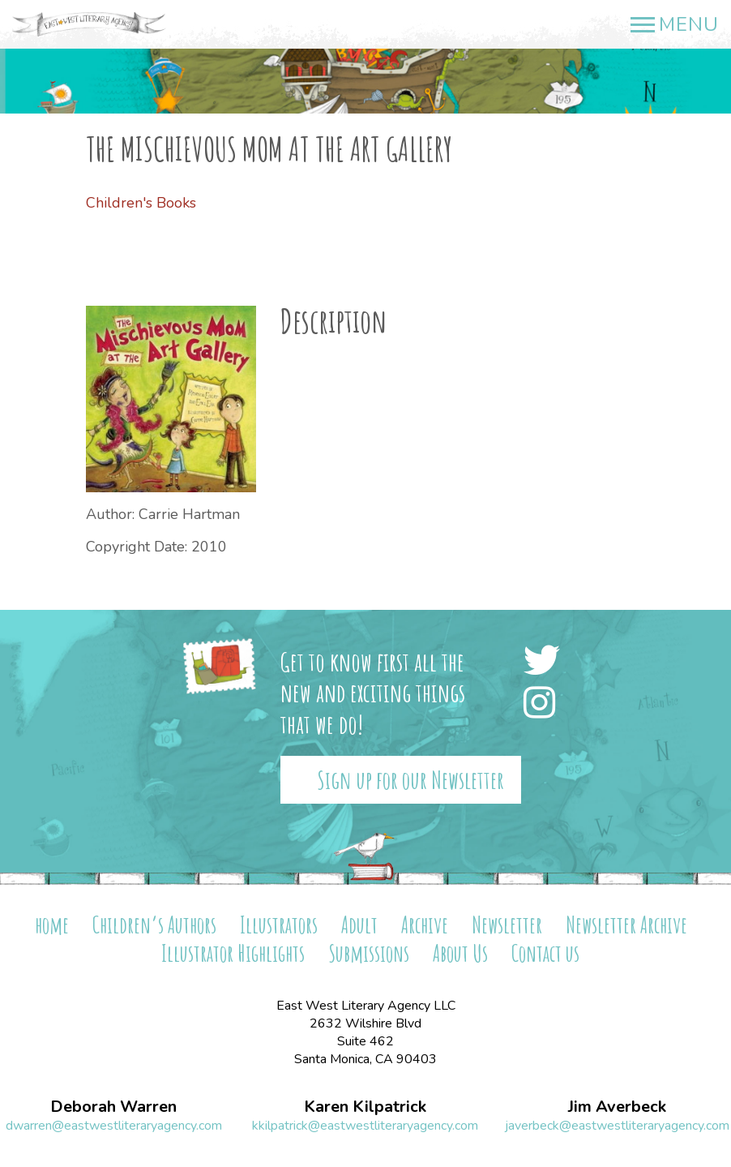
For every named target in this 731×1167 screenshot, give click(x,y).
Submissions (368, 953)
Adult (359, 925)
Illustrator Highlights (233, 953)
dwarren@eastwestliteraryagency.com (114, 1126)
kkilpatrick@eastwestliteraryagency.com (365, 1126)
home (52, 925)
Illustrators (279, 925)
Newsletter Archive (626, 925)
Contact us (545, 953)
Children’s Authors (154, 925)
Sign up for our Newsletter (410, 780)
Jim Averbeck (617, 1107)
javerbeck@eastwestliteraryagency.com (617, 1126)
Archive (424, 925)
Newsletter (507, 925)
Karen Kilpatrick (365, 1107)
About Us (460, 953)
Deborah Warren (113, 1107)
